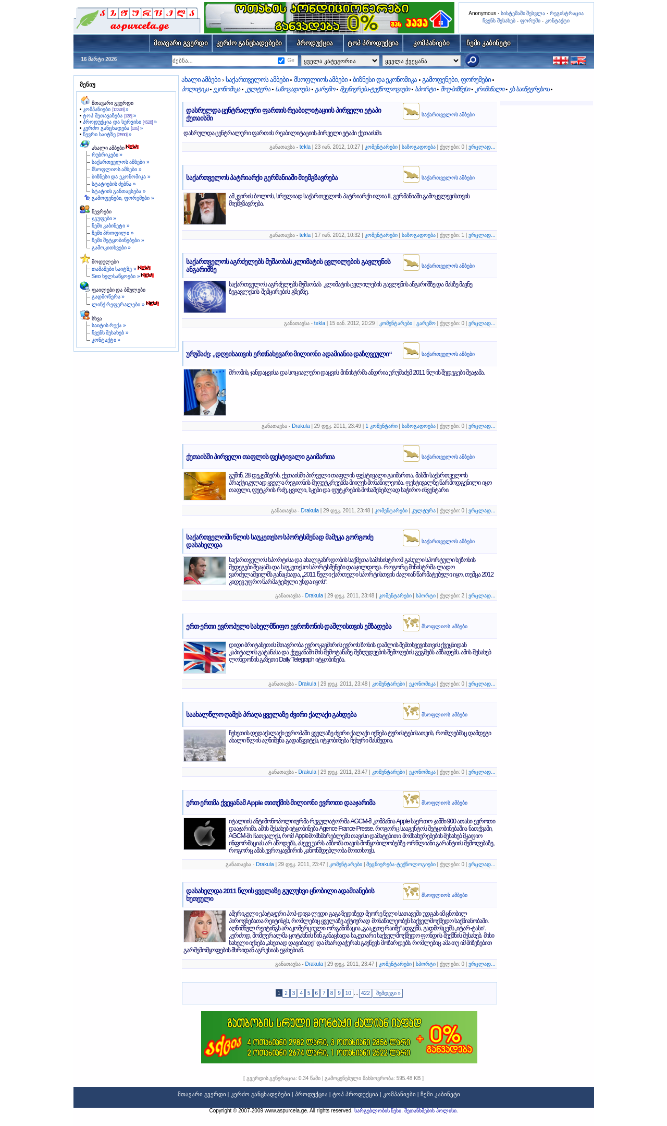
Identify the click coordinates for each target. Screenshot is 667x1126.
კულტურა (257, 89)
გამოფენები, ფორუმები (456, 79)
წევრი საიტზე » (107, 134)
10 (348, 993)
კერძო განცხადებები (249, 43)
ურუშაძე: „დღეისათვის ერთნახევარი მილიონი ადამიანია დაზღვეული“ (289, 354)
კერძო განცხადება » (113, 128)
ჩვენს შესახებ (499, 20)
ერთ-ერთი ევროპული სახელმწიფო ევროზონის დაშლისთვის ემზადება (288, 626)
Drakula (301, 426)
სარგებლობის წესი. (379, 1110)
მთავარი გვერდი (180, 43)
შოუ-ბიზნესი (455, 89)
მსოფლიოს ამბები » (117, 169)
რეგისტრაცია (567, 13)
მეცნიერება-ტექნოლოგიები (375, 89)
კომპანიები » (105, 109)
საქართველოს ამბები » (121, 162)
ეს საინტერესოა (529, 89)
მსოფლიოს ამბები (321, 79)
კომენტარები (381, 147)
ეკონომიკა (226, 89)
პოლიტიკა (194, 89)
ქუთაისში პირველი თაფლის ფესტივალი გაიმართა (260, 457)
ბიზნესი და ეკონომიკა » (121, 176)
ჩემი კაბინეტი (488, 43)
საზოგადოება (292, 89)
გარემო (325, 89)
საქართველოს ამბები (257, 79)
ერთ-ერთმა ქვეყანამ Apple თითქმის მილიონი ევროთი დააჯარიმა (280, 803)
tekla (305, 147)
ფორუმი (530, 20)
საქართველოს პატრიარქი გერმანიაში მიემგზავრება (262, 178)
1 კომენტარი (381, 426)
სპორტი (425, 89)
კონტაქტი (557, 20)
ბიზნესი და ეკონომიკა (385, 79)
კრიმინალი (489, 89)
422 (365, 993)
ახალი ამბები (201, 79)
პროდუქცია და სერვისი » (120, 122)
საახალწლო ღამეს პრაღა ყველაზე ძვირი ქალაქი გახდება (271, 714)
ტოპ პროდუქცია (373, 43)
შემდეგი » (388, 993)
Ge (290, 60)
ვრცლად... (481, 147)
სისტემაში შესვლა (523, 13)
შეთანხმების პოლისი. (431, 1110)
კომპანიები (431, 43)
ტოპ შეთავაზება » (109, 115)
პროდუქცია (315, 43)
